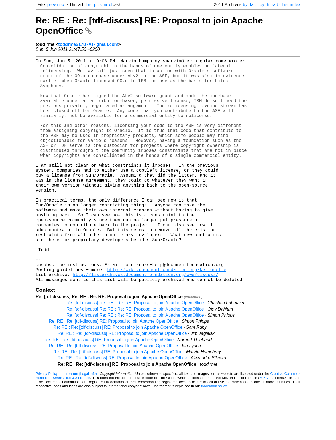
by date (250, 4)
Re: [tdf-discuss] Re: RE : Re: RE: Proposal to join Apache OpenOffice (135, 352)
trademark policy (214, 436)
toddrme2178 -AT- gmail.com (88, 44)
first (89, 4)
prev (51, 4)
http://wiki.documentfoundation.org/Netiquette (166, 317)
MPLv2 (265, 427)
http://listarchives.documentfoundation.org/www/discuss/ (145, 323)
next (61, 4)
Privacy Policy (47, 423)
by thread (269, 4)
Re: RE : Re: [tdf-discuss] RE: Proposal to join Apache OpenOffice (113, 371)
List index (291, 4)
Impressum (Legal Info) (78, 423)
